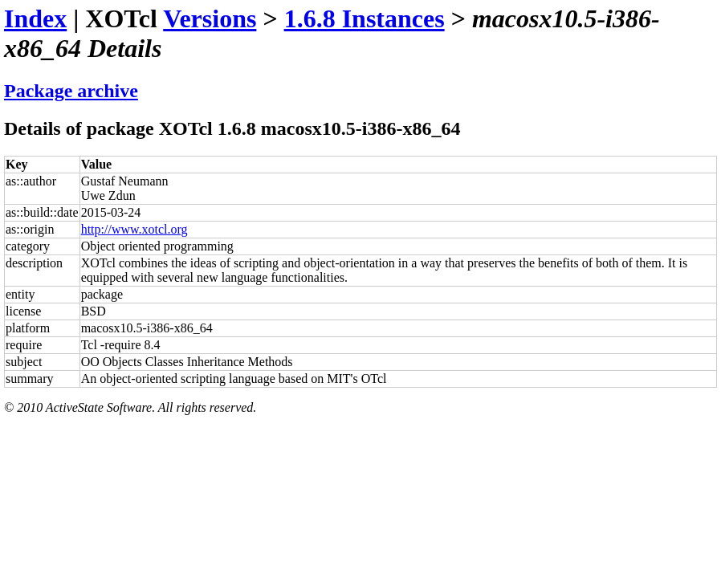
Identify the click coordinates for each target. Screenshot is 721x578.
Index (35, 18)
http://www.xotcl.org (134, 229)
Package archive (71, 90)
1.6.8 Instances (364, 18)
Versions (209, 18)
